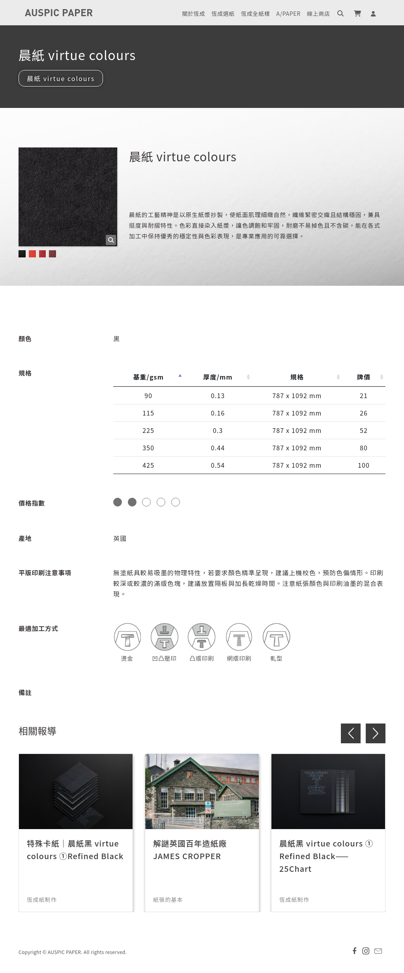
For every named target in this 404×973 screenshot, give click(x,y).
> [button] (375, 733)
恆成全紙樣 (255, 13)
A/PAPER (288, 13)
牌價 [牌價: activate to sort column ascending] (363, 377)
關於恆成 (193, 13)
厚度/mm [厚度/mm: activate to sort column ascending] (218, 377)
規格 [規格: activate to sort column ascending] (297, 377)
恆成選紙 (223, 13)
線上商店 (318, 13)
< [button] (350, 733)
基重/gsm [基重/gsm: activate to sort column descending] (148, 377)
